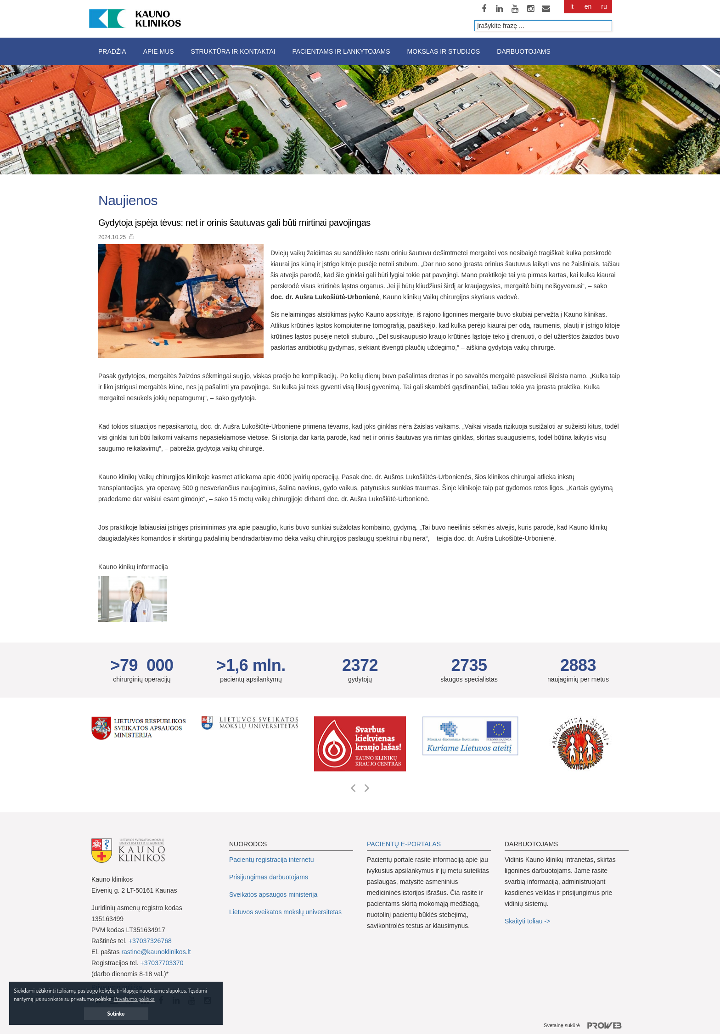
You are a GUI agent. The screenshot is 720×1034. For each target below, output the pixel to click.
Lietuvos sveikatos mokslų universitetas (285, 912)
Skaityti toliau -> (528, 921)
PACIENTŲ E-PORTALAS (404, 844)
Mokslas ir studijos (443, 51)
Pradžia (112, 51)
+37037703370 (162, 963)
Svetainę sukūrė (586, 1025)
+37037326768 (150, 941)
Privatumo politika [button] (134, 998)
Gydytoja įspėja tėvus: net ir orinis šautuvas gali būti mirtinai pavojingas (234, 223)
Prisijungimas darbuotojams (268, 877)
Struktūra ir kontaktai (233, 51)
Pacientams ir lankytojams (341, 51)
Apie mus (158, 51)
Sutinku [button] (116, 1013)
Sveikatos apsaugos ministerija (273, 894)
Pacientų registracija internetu (271, 859)
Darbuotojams (523, 51)
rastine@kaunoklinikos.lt (156, 952)
